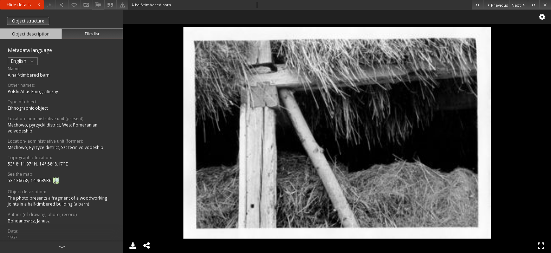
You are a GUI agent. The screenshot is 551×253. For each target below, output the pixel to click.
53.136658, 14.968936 (30, 180)
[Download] (50, 4)
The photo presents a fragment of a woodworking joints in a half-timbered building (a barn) (57, 201)
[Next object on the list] (519, 4)
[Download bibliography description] (98, 5)
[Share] (62, 4)
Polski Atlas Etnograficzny (33, 92)
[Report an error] (122, 4)
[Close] (545, 4)
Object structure (28, 21)
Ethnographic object (28, 108)
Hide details (24, 5)
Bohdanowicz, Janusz (29, 221)
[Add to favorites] (74, 4)
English (23, 61)
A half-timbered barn (29, 75)
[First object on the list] (478, 4)
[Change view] (86, 4)
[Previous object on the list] (497, 4)
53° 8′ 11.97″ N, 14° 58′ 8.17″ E (38, 164)
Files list (92, 33)
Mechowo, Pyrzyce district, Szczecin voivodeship (55, 147)
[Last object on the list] (533, 4)
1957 (13, 237)
